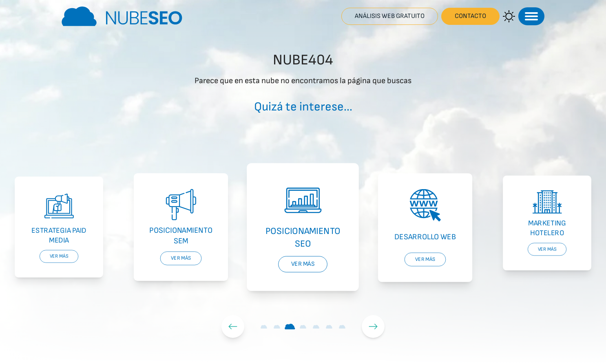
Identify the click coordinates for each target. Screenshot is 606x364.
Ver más (59, 256)
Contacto (470, 16)
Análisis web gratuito (390, 16)
